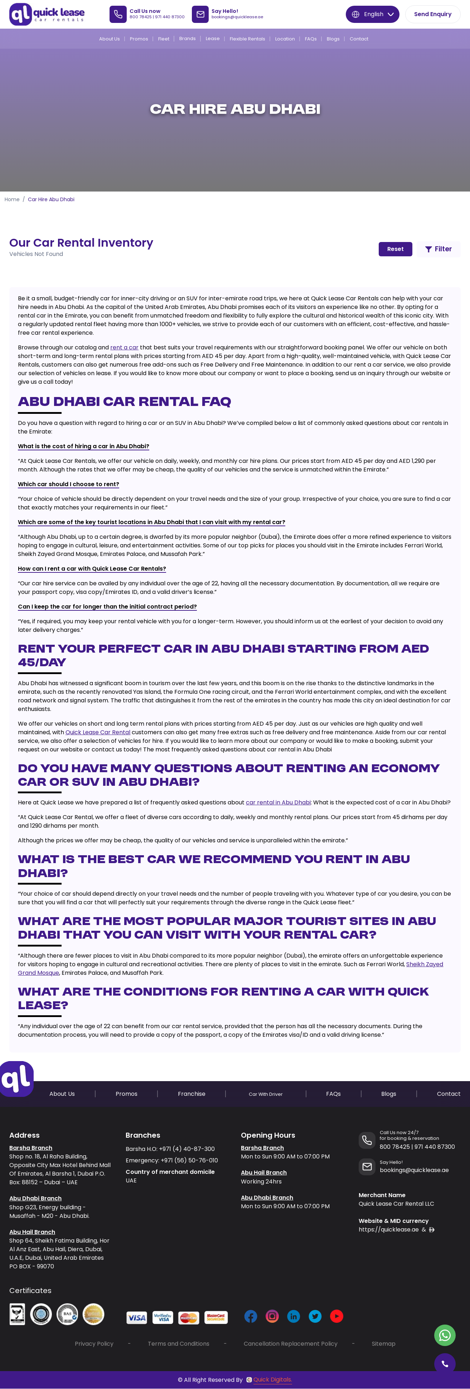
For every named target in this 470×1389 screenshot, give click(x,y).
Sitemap (384, 1344)
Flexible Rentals (247, 39)
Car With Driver (266, 1094)
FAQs (311, 39)
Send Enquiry (433, 14)
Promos (139, 39)
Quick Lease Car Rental (98, 732)
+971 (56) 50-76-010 (189, 1160)
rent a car (124, 347)
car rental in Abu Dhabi (278, 803)
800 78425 (141, 17)
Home (12, 199)
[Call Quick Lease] (445, 1364)
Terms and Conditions (178, 1344)
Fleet (163, 39)
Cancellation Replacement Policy (291, 1344)
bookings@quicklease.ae (237, 17)
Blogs (333, 39)
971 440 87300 (170, 17)
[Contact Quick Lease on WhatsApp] (445, 1335)
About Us (109, 39)
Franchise (191, 1094)
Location (285, 39)
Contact (359, 39)
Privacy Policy (94, 1344)
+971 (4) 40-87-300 (187, 1149)
